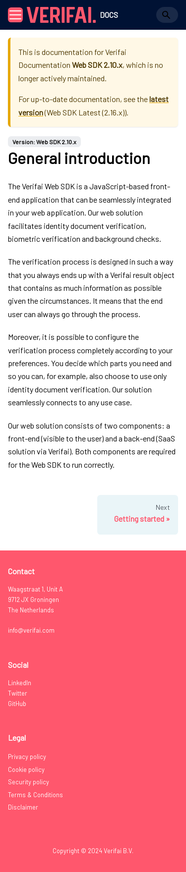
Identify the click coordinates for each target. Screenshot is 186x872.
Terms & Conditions (35, 795)
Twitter (17, 693)
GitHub (17, 704)
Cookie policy (26, 769)
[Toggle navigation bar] (15, 14)
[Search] (167, 15)
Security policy (28, 782)
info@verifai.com (31, 630)
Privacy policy (27, 757)
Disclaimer (23, 807)
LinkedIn (19, 683)
